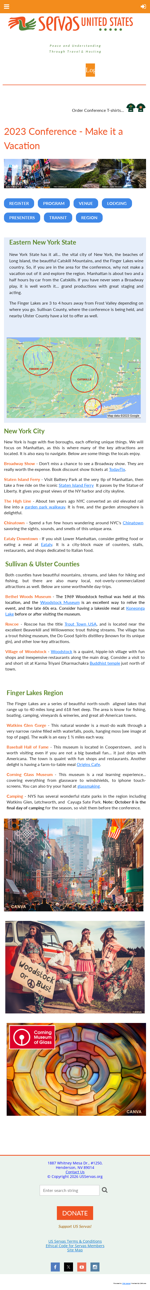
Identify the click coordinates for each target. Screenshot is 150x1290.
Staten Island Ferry (76, 485)
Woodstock (61, 651)
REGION (89, 217)
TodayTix (117, 469)
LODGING (117, 203)
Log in (90, 70)
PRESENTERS (22, 217)
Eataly (46, 544)
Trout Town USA (81, 623)
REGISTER (19, 203)
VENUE (86, 203)
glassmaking (89, 785)
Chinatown (133, 522)
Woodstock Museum (60, 602)
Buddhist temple (105, 662)
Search (104, 1190)
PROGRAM (54, 203)
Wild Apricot (126, 1283)
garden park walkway (45, 506)
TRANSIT (58, 217)
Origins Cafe (88, 764)
